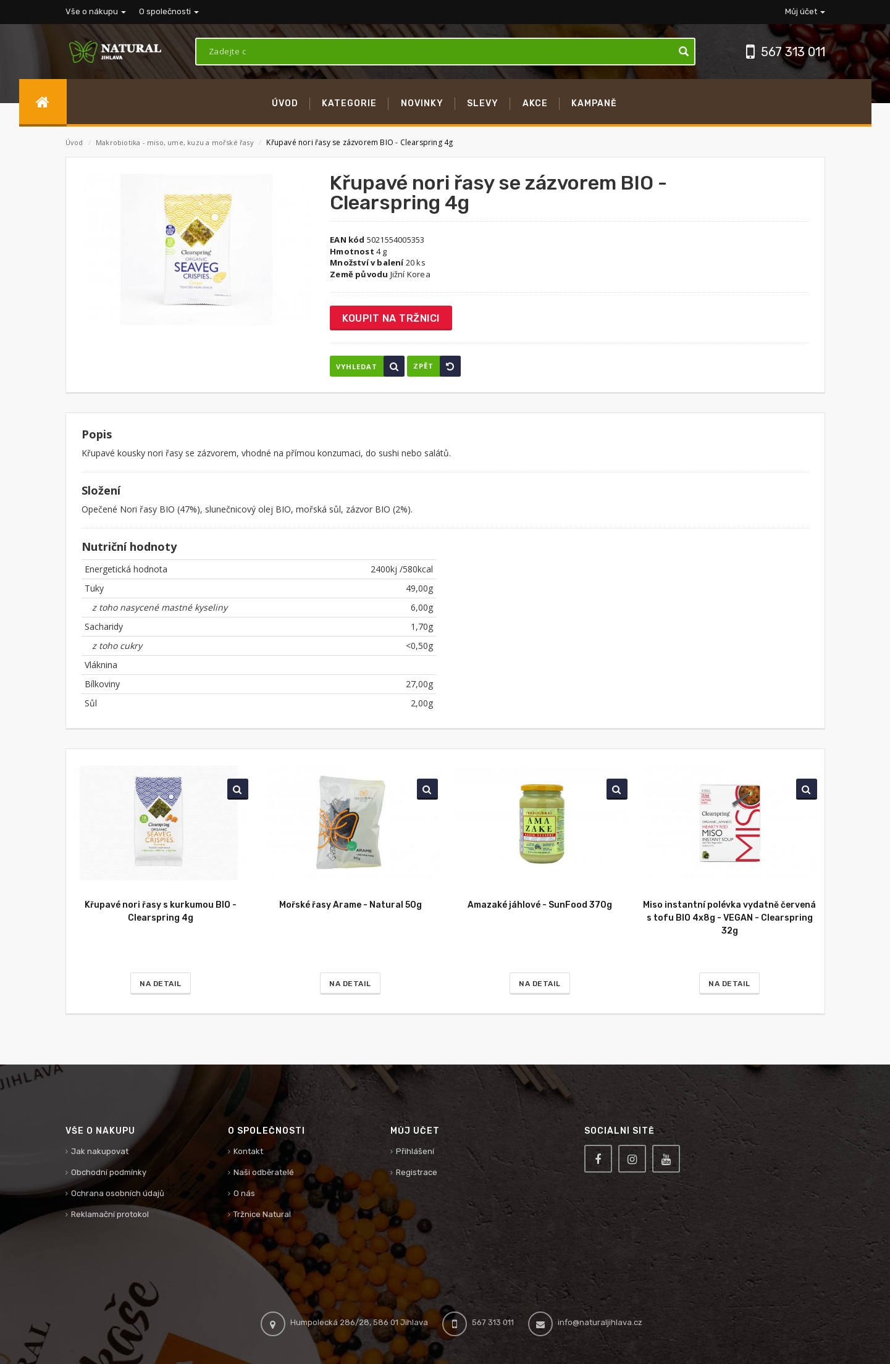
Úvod (74, 142)
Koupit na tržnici (391, 318)
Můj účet (805, 11)
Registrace (416, 1172)
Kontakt (248, 1151)
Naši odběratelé (263, 1172)
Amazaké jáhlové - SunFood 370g (540, 905)
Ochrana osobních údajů (117, 1193)
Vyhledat (370, 366)
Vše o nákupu (95, 11)
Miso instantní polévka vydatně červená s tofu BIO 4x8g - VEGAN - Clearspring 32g (729, 918)
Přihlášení (415, 1151)
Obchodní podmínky (108, 1172)
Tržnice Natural (262, 1214)
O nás (244, 1193)
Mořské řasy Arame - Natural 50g (350, 905)
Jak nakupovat (99, 1151)
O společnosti (169, 11)
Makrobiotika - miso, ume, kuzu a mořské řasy (176, 142)
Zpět (437, 366)
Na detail (161, 983)
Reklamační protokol (110, 1214)
